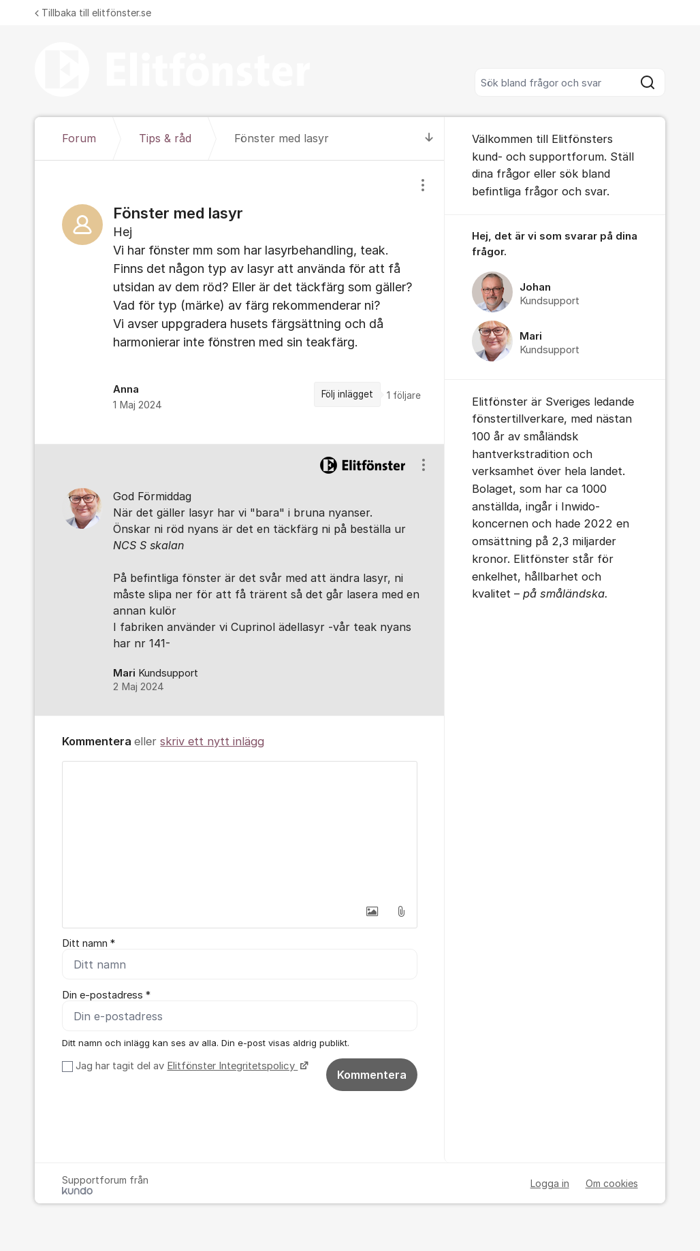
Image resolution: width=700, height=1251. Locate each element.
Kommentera (372, 1075)
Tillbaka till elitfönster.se (93, 12)
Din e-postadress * (106, 995)
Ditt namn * (88, 943)
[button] (372, 911)
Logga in (549, 1183)
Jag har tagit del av (190, 1066)
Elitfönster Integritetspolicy (232, 1066)
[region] (239, 302)
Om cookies (612, 1183)
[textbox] (239, 830)
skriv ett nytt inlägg (212, 741)
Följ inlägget (347, 394)
